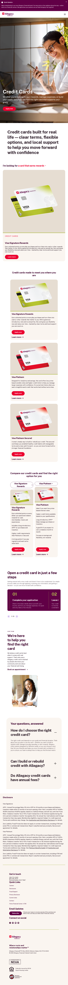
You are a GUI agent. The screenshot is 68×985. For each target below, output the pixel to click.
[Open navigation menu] (65, 14)
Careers (11, 885)
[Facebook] (18, 923)
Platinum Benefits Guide (37, 848)
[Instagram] (10, 923)
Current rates (13, 897)
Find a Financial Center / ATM (17, 903)
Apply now (9, 109)
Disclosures (12, 888)
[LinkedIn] (13, 923)
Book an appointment (16, 669)
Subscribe (15, 913)
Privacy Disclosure (14, 894)
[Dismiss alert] (66, 2)
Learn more (12, 257)
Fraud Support (13, 891)
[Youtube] (15, 923)
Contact (11, 900)
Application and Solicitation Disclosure (42, 820)
